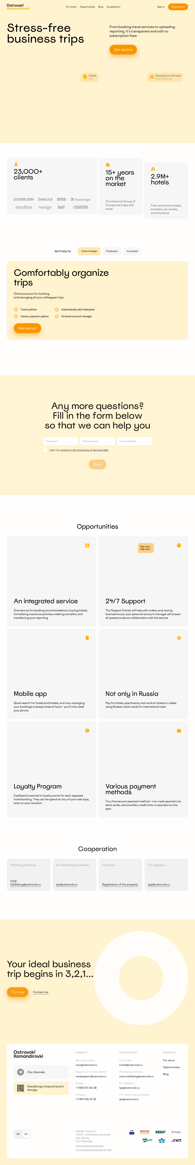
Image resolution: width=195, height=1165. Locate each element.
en (26, 1134)
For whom (71, 6)
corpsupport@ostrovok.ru (91, 1076)
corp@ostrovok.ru (86, 1065)
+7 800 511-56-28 (86, 1087)
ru (18, 1134)
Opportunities (87, 6)
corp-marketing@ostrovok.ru (136, 1076)
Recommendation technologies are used (93, 1150)
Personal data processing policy (90, 1146)
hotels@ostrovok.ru (130, 1065)
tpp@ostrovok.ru (129, 1087)
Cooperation (113, 6)
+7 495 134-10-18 (86, 1099)
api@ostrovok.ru (129, 1099)
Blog (100, 6)
